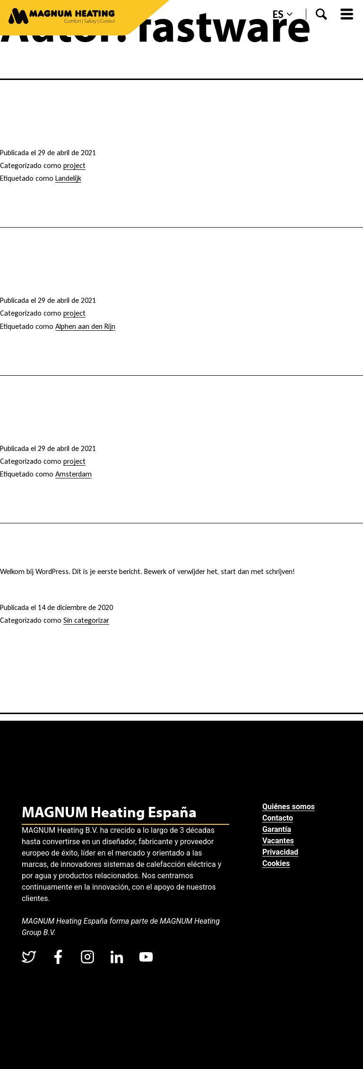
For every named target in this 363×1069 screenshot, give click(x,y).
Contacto (278, 817)
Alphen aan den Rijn (85, 326)
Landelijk (68, 178)
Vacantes (279, 840)
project (74, 165)
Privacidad (281, 852)
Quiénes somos (289, 806)
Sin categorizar (86, 620)
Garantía (277, 829)
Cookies (277, 863)
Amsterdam (73, 473)
